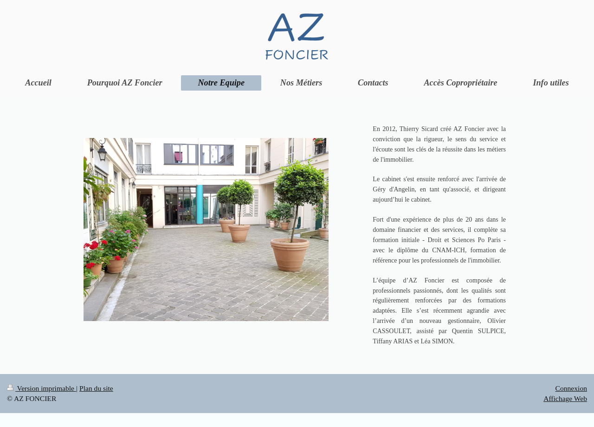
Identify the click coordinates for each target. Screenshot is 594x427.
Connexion (571, 388)
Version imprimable (41, 388)
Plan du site (96, 388)
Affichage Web (565, 398)
